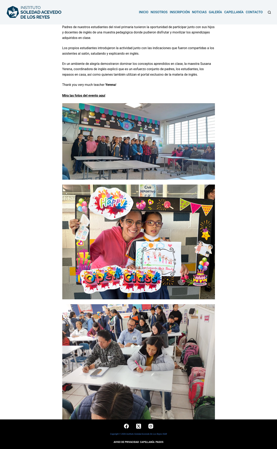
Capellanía (234, 12)
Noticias (199, 12)
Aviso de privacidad (126, 442)
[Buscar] (269, 12)
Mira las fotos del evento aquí (83, 95)
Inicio (143, 12)
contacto (254, 12)
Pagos (159, 442)
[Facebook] (126, 426)
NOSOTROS (159, 12)
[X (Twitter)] (138, 426)
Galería (215, 12)
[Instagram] (150, 426)
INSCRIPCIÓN (180, 12)
